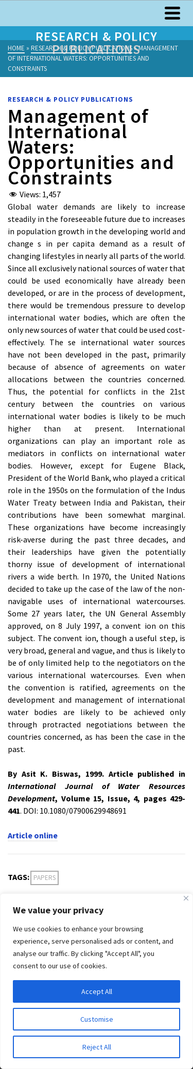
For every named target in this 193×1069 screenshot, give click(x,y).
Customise (96, 1019)
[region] (96, 981)
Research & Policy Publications (70, 99)
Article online (33, 835)
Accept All (96, 991)
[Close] (186, 898)
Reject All (96, 1047)
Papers (44, 877)
